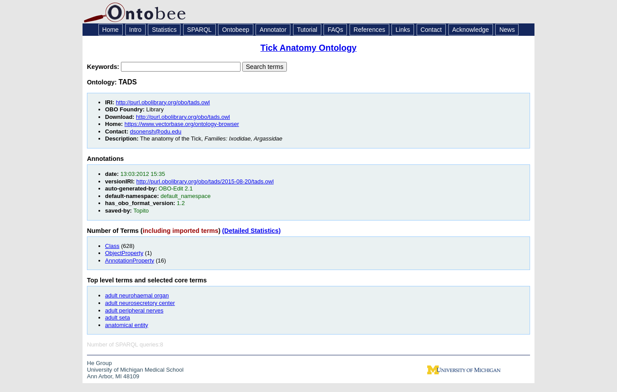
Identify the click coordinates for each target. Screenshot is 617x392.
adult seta (117, 317)
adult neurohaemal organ (137, 295)
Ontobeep (235, 29)
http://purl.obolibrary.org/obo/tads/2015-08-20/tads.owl (205, 181)
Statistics (164, 29)
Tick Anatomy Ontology (308, 48)
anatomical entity (126, 325)
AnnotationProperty (129, 260)
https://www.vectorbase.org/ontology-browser (181, 124)
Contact (431, 29)
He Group (99, 363)
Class (112, 246)
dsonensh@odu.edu (155, 131)
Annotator (273, 29)
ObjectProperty (124, 253)
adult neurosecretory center (140, 303)
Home (110, 29)
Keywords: (104, 66)
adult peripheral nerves (134, 310)
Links (402, 29)
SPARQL (199, 29)
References (369, 29)
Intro (135, 29)
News (507, 29)
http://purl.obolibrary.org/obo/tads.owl (163, 102)
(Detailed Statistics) (251, 230)
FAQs (335, 29)
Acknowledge (470, 29)
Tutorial (307, 29)
